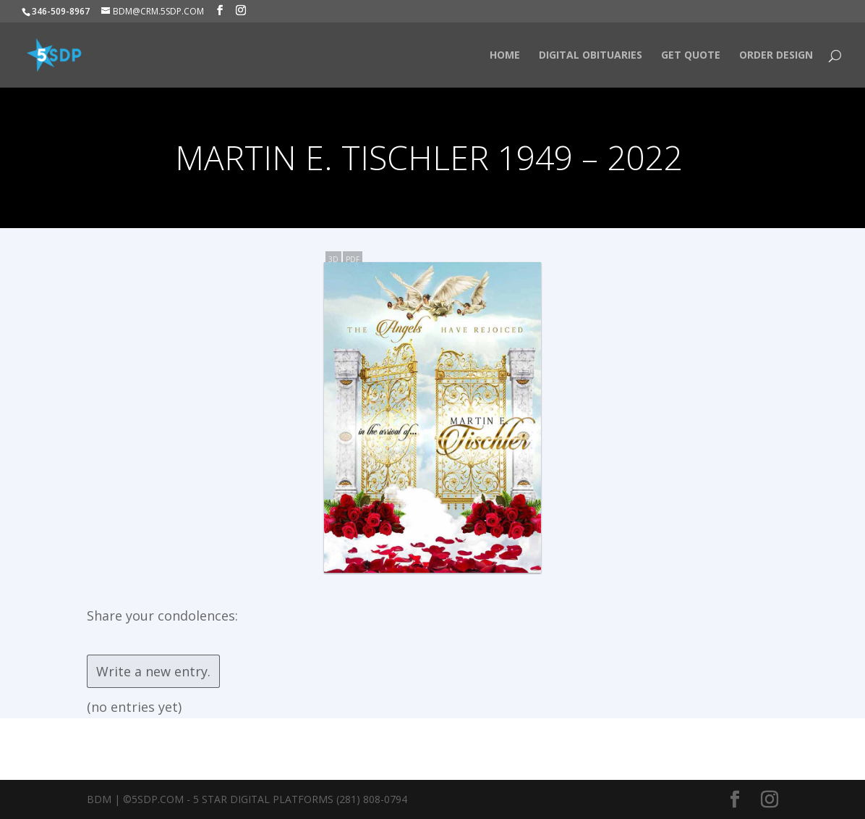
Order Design (776, 56)
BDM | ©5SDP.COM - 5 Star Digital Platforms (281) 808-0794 (247, 799)
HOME (505, 56)
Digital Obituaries (590, 56)
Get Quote (690, 56)
